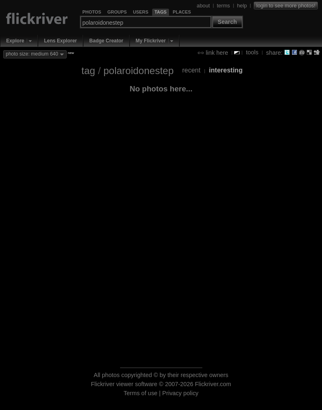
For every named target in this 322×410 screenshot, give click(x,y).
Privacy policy (180, 393)
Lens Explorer (60, 41)
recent (191, 70)
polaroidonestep (138, 70)
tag (88, 70)
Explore (15, 41)
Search (227, 22)
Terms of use (140, 393)
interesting (226, 70)
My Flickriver (151, 41)
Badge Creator (106, 41)
